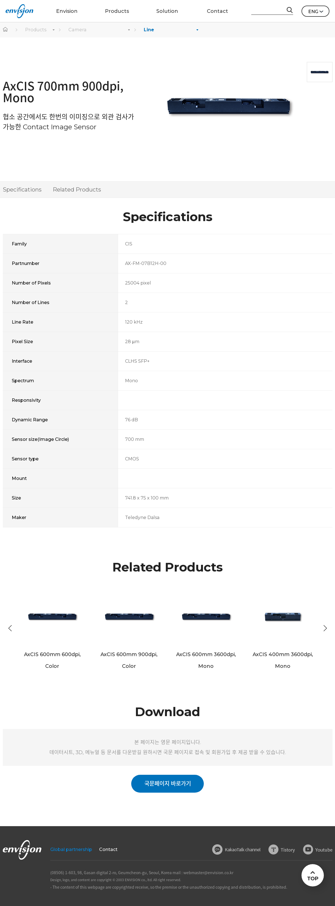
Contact (108, 849)
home (5, 29)
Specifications (22, 189)
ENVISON (19, 11)
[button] (325, 628)
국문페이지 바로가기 (167, 783)
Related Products (77, 189)
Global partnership (71, 849)
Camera (77, 29)
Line (149, 29)
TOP (312, 879)
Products (35, 29)
